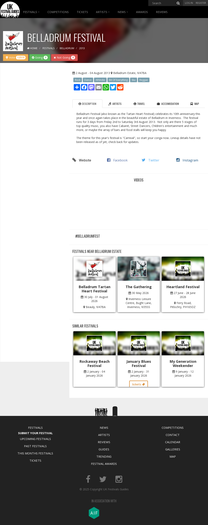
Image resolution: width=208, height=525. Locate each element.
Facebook (117, 160)
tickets (138, 384)
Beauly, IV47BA (96, 307)
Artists (103, 12)
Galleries (172, 449)
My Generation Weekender (183, 363)
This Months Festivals (35, 453)
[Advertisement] (33, 129)
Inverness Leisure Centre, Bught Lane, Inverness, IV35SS (139, 303)
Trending (103, 456)
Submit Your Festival (35, 433)
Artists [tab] (114, 103)
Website (81, 160)
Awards (142, 12)
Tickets (82, 12)
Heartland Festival (183, 286)
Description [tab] (87, 103)
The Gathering (139, 286)
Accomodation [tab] (168, 103)
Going (40, 57)
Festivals (31, 12)
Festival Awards (104, 464)
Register (201, 3)
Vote (16, 57)
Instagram (187, 160)
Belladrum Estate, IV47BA (129, 73)
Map (173, 456)
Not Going (64, 57)
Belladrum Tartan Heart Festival (94, 288)
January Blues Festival (138, 363)
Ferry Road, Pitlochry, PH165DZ (183, 305)
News (123, 12)
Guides (104, 449)
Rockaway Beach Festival (94, 363)
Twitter (150, 160)
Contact (173, 435)
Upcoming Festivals (35, 439)
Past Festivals (35, 446)
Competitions (58, 12)
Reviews (162, 12)
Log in (189, 3)
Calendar (172, 442)
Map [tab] (194, 103)
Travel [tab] (139, 103)
